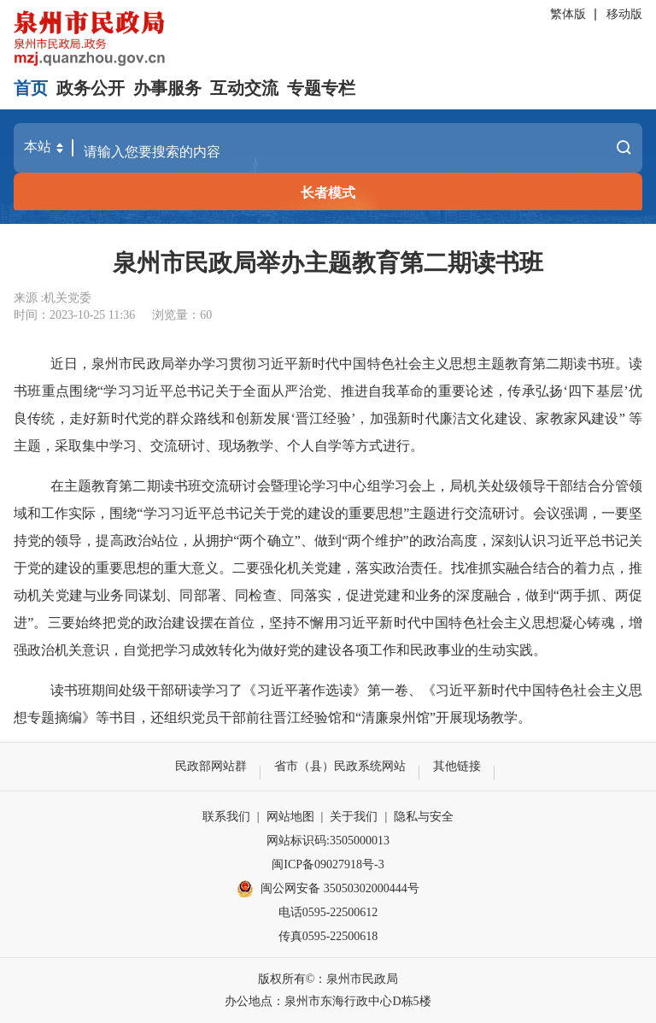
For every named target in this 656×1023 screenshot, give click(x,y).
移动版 (624, 14)
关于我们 (354, 816)
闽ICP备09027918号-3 (328, 864)
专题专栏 (321, 88)
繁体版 (568, 14)
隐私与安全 (424, 816)
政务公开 (90, 88)
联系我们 (226, 816)
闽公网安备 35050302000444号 (328, 888)
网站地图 (290, 816)
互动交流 (244, 88)
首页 (31, 88)
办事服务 (167, 88)
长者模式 (328, 192)
